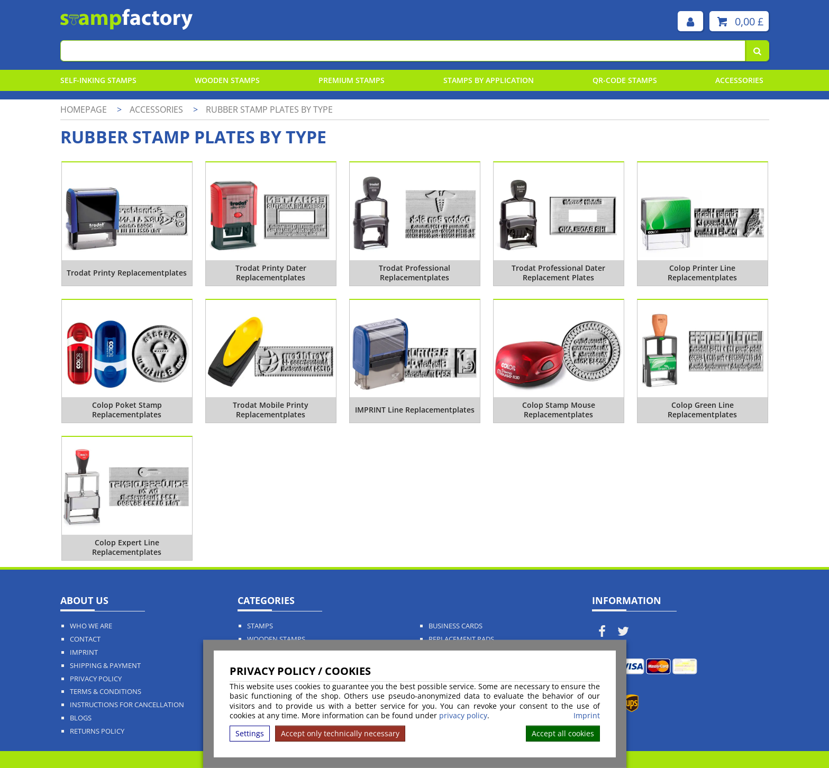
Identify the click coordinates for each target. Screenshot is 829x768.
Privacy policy (96, 679)
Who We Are (91, 626)
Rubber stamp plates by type (269, 109)
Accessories (739, 80)
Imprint (586, 715)
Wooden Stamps (227, 80)
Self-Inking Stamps (98, 80)
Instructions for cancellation (127, 705)
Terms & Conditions (105, 692)
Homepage (83, 109)
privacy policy (463, 715)
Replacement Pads (461, 639)
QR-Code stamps (625, 80)
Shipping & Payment (105, 666)
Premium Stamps (351, 80)
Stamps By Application (488, 80)
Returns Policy (97, 731)
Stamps (260, 626)
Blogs (81, 718)
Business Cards (455, 626)
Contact (85, 639)
